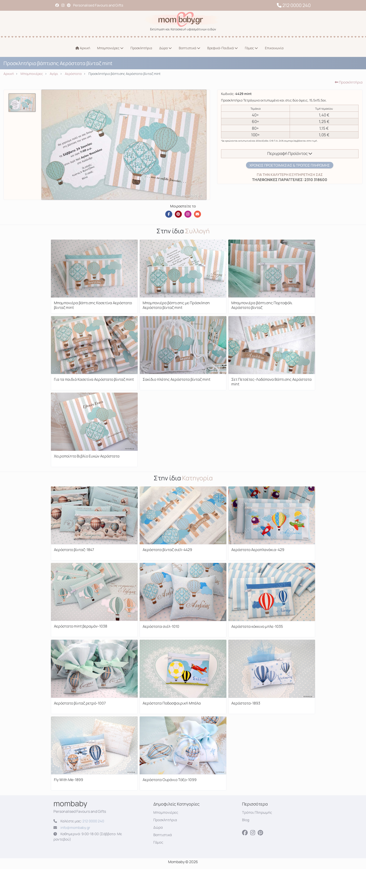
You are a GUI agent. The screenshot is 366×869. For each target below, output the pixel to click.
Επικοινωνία (274, 48)
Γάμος (251, 48)
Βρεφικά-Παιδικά (222, 48)
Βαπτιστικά (189, 48)
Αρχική (82, 48)
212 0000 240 (294, 5)
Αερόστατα (73, 73)
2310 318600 (315, 179)
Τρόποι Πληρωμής (257, 812)
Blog (245, 819)
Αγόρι (54, 73)
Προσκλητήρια (141, 48)
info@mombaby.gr (75, 827)
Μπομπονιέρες (110, 48)
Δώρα (165, 48)
